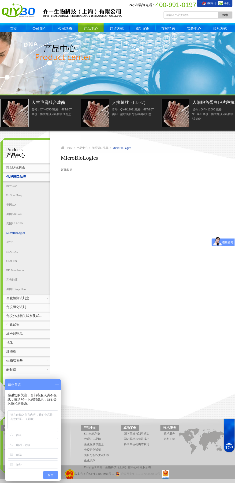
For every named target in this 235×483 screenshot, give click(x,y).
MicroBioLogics (15, 232)
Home (69, 148)
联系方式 (220, 28)
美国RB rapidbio (16, 289)
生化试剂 (12, 325)
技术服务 (169, 428)
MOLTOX (12, 251)
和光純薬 (12, 279)
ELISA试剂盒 (16, 168)
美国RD (11, 204)
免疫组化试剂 (16, 307)
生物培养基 (14, 360)
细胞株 (11, 351)
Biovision (11, 186)
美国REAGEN (14, 223)
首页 (13, 28)
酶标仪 (11, 369)
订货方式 (117, 28)
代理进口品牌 (16, 176)
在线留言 (168, 28)
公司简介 (39, 28)
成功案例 (142, 28)
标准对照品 (14, 334)
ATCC (10, 242)
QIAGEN (11, 261)
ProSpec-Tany (14, 195)
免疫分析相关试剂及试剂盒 (25, 316)
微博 (207, 3)
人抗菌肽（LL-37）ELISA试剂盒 (130, 103)
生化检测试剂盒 (17, 298)
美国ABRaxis (14, 214)
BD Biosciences (15, 270)
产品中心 (91, 28)
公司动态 (65, 28)
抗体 (9, 342)
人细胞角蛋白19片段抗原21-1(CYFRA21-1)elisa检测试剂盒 (213, 103)
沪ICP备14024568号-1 (100, 473)
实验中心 (194, 28)
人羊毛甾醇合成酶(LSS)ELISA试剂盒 (49, 103)
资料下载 (169, 439)
